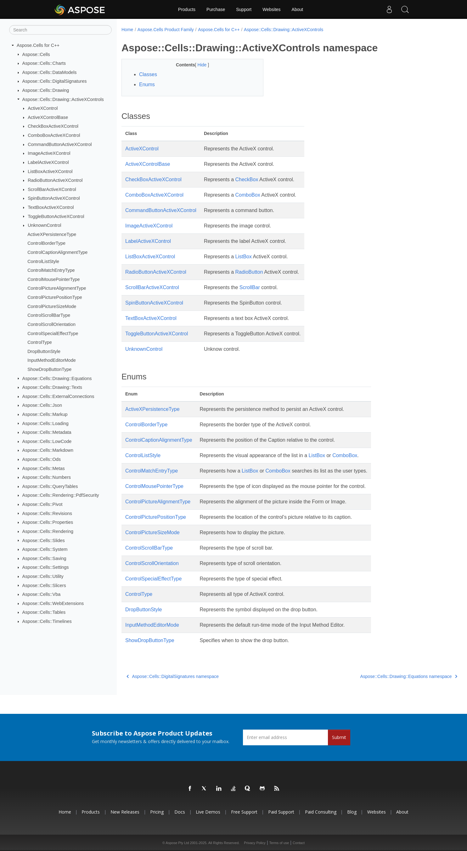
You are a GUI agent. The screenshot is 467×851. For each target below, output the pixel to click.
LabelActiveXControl (48, 162)
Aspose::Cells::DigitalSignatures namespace (173, 676)
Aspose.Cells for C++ (38, 45)
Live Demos (208, 812)
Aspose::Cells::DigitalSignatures (54, 81)
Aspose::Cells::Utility (43, 576)
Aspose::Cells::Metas (43, 468)
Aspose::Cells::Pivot (42, 504)
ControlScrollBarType (48, 315)
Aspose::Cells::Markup (45, 414)
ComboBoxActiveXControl (54, 135)
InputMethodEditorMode (51, 360)
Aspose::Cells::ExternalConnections (58, 396)
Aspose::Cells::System (45, 549)
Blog (352, 812)
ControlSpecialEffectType (52, 333)
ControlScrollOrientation (51, 324)
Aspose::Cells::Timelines (47, 621)
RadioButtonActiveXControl (55, 180)
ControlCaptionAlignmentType (57, 252)
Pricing (157, 812)
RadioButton (249, 272)
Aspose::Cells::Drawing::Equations (57, 378)
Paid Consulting (320, 812)
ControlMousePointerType (53, 279)
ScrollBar (249, 287)
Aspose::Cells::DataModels (49, 72)
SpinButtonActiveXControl (54, 198)
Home (127, 29)
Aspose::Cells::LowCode (47, 441)
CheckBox (246, 179)
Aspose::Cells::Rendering (47, 531)
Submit (339, 737)
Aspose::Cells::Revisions (47, 513)
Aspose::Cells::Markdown (47, 450)
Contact (299, 843)
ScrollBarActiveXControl (52, 189)
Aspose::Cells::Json (42, 405)
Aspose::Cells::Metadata (46, 432)
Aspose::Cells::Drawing (45, 90)
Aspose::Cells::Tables (44, 612)
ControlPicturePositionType (54, 297)
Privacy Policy (254, 843)
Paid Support (281, 812)
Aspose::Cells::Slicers (44, 585)
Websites (271, 9)
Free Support (244, 812)
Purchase (215, 9)
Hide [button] (198, 64)
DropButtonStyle (43, 351)
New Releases (124, 812)
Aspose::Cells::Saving (44, 558)
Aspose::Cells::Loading (45, 423)
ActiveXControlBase (48, 117)
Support (243, 9)
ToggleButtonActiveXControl (56, 216)
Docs (179, 812)
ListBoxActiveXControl (50, 171)
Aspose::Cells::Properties (47, 522)
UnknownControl (44, 225)
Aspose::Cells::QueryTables (50, 486)
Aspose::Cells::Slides (43, 540)
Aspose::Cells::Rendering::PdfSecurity (60, 495)
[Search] (60, 30)
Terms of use (279, 843)
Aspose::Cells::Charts (44, 63)
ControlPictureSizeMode (51, 306)
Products (186, 9)
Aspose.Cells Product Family (166, 29)
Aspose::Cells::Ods (41, 459)
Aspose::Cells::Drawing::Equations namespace (385, 676)
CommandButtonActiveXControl (60, 144)
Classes (148, 74)
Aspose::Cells (36, 54)
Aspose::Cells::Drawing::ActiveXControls (63, 99)
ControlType (39, 342)
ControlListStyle (43, 261)
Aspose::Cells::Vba (41, 594)
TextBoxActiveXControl (51, 207)
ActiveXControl (43, 108)
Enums (147, 84)
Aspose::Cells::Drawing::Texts (52, 387)
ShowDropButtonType (49, 369)
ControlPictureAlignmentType (56, 288)
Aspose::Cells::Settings (45, 567)
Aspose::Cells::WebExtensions (53, 603)
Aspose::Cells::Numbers (46, 477)
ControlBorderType (46, 243)
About (297, 9)
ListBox (243, 256)
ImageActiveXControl (49, 153)
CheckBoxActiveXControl (53, 126)
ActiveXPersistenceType (51, 234)
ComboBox (247, 195)
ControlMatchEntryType (51, 270)
